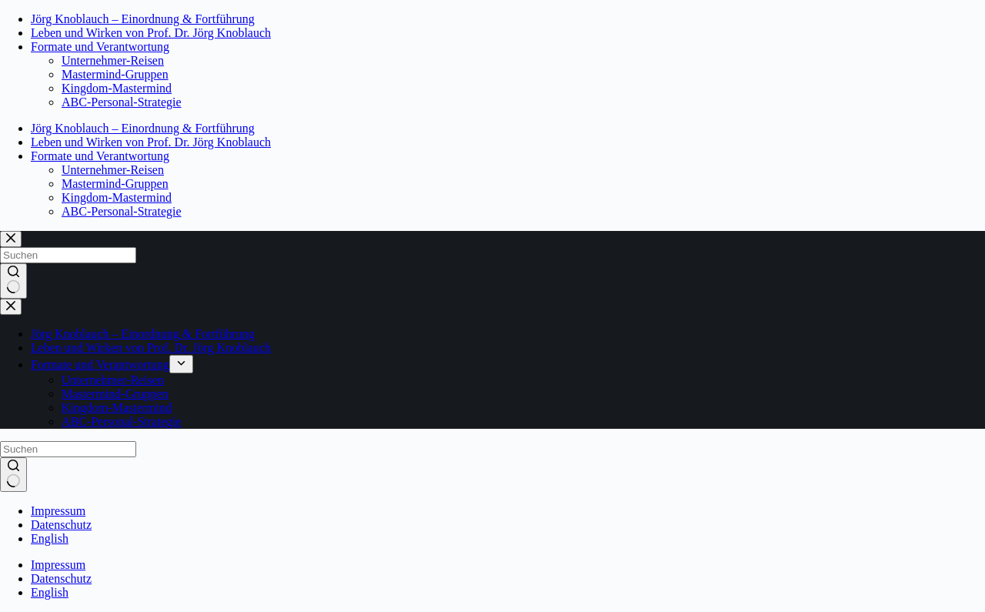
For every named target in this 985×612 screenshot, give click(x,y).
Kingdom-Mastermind (117, 88)
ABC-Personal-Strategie (122, 102)
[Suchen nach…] (68, 449)
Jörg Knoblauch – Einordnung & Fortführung (143, 18)
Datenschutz (61, 524)
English (49, 538)
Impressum (58, 510)
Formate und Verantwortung (100, 46)
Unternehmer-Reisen (113, 60)
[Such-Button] (13, 475)
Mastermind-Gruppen (115, 74)
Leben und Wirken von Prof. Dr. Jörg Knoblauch (151, 32)
